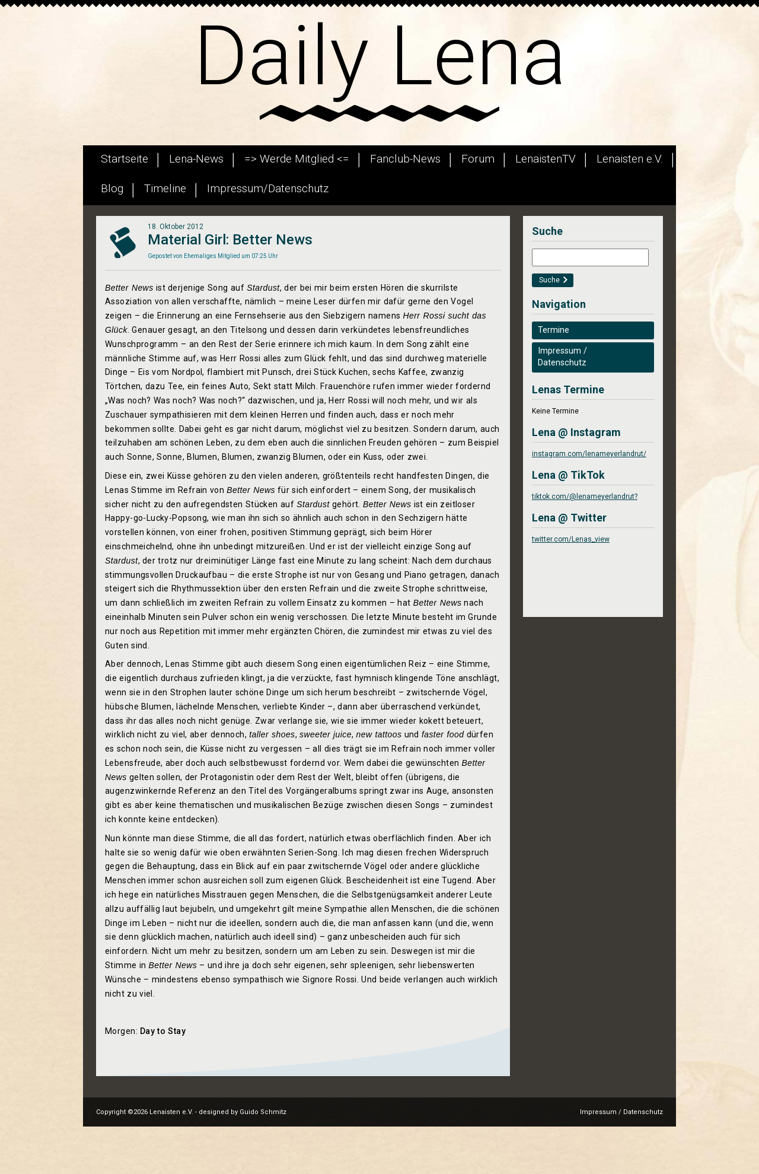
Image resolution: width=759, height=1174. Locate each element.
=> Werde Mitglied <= (296, 159)
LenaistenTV (545, 159)
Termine (553, 330)
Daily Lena (379, 55)
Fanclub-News (405, 159)
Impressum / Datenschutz (621, 1112)
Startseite (124, 159)
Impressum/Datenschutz (268, 188)
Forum (478, 159)
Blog (112, 188)
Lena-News (196, 159)
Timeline (165, 188)
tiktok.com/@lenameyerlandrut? (584, 496)
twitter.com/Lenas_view (571, 539)
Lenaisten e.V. (630, 159)
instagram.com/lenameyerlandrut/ (589, 454)
